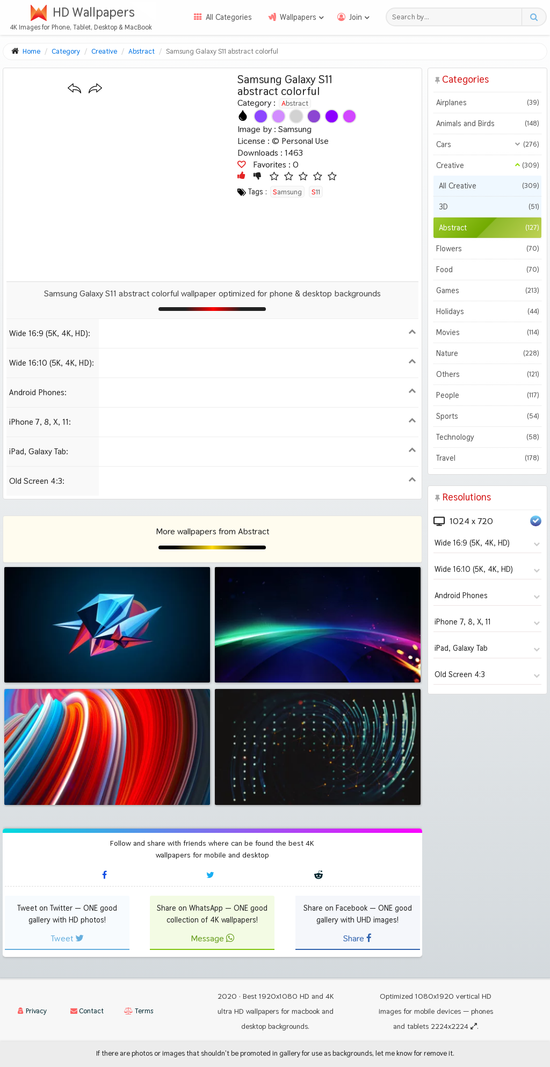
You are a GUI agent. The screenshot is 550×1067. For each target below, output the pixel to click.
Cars (487, 144)
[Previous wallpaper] (74, 89)
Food (487, 269)
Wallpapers (298, 17)
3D (489, 207)
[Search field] (457, 17)
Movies (487, 332)
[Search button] (534, 17)
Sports (487, 416)
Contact (87, 1010)
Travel (487, 458)
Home (31, 51)
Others (487, 374)
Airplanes (487, 102)
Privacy (32, 1010)
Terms (138, 1010)
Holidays (487, 311)
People (487, 395)
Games (487, 290)
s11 (316, 192)
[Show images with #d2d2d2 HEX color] (296, 116)
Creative (487, 165)
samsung (287, 192)
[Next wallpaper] (95, 89)
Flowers (487, 249)
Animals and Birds (487, 123)
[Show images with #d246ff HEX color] (349, 116)
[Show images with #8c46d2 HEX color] (314, 116)
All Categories (229, 17)
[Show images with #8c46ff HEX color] (261, 116)
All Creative (489, 186)
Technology (487, 437)
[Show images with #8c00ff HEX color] (331, 116)
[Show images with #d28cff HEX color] (278, 116)
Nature (487, 353)
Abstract (294, 103)
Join (355, 17)
